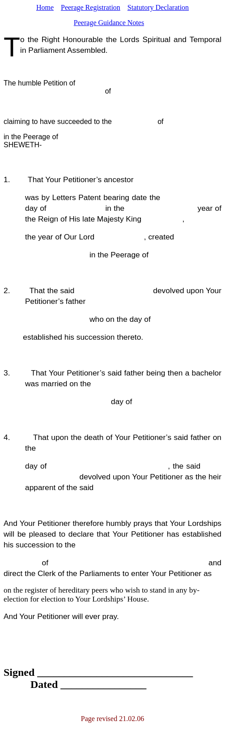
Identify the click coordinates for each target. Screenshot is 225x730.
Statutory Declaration (158, 7)
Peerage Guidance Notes (109, 22)
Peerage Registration (90, 7)
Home (45, 7)
